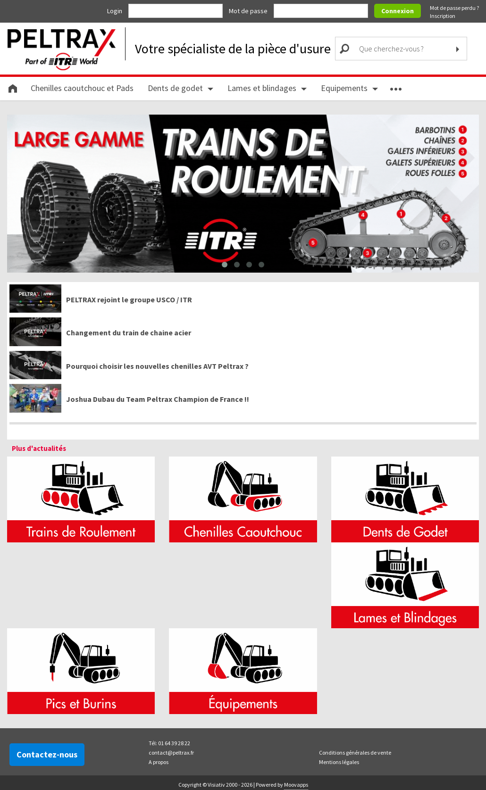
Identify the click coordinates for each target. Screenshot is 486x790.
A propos (158, 761)
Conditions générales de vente (355, 752)
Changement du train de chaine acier (128, 332)
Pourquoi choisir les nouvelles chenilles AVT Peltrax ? (157, 365)
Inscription (442, 15)
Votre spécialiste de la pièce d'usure (233, 48)
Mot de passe (249, 11)
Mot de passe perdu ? (454, 7)
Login (115, 11)
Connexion (397, 11)
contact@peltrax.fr (171, 752)
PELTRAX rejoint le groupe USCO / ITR (129, 299)
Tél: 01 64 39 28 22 (169, 742)
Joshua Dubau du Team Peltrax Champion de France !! (157, 399)
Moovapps (296, 784)
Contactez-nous (47, 753)
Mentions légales (339, 761)
